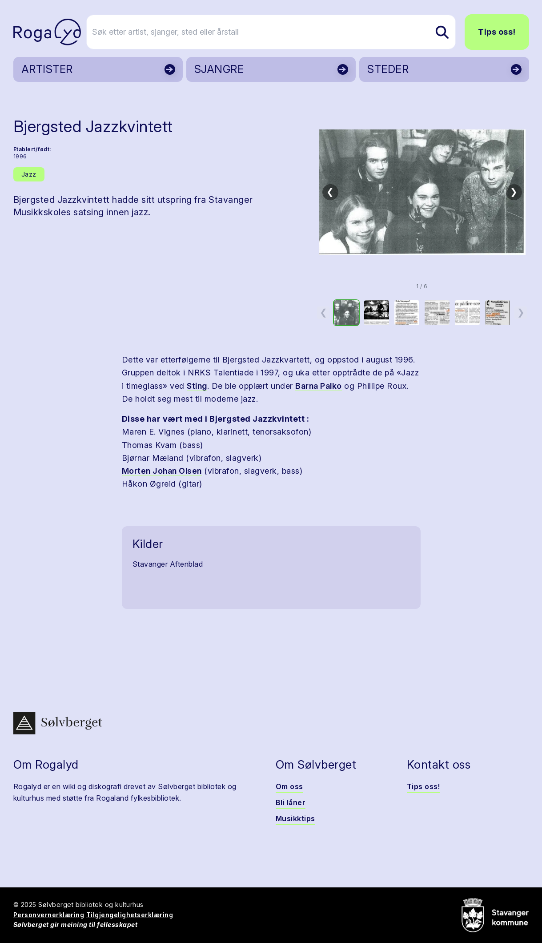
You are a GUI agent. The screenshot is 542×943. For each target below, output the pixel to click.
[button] (422, 192)
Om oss (289, 786)
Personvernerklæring (48, 915)
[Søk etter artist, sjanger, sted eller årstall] (275, 32)
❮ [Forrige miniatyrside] (323, 312)
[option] (346, 312)
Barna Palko (318, 386)
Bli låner (291, 802)
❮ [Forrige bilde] (330, 191)
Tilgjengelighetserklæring (129, 915)
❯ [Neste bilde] (514, 191)
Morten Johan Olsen (162, 471)
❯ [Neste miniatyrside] (521, 312)
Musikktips (295, 818)
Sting (197, 386)
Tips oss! (497, 31)
